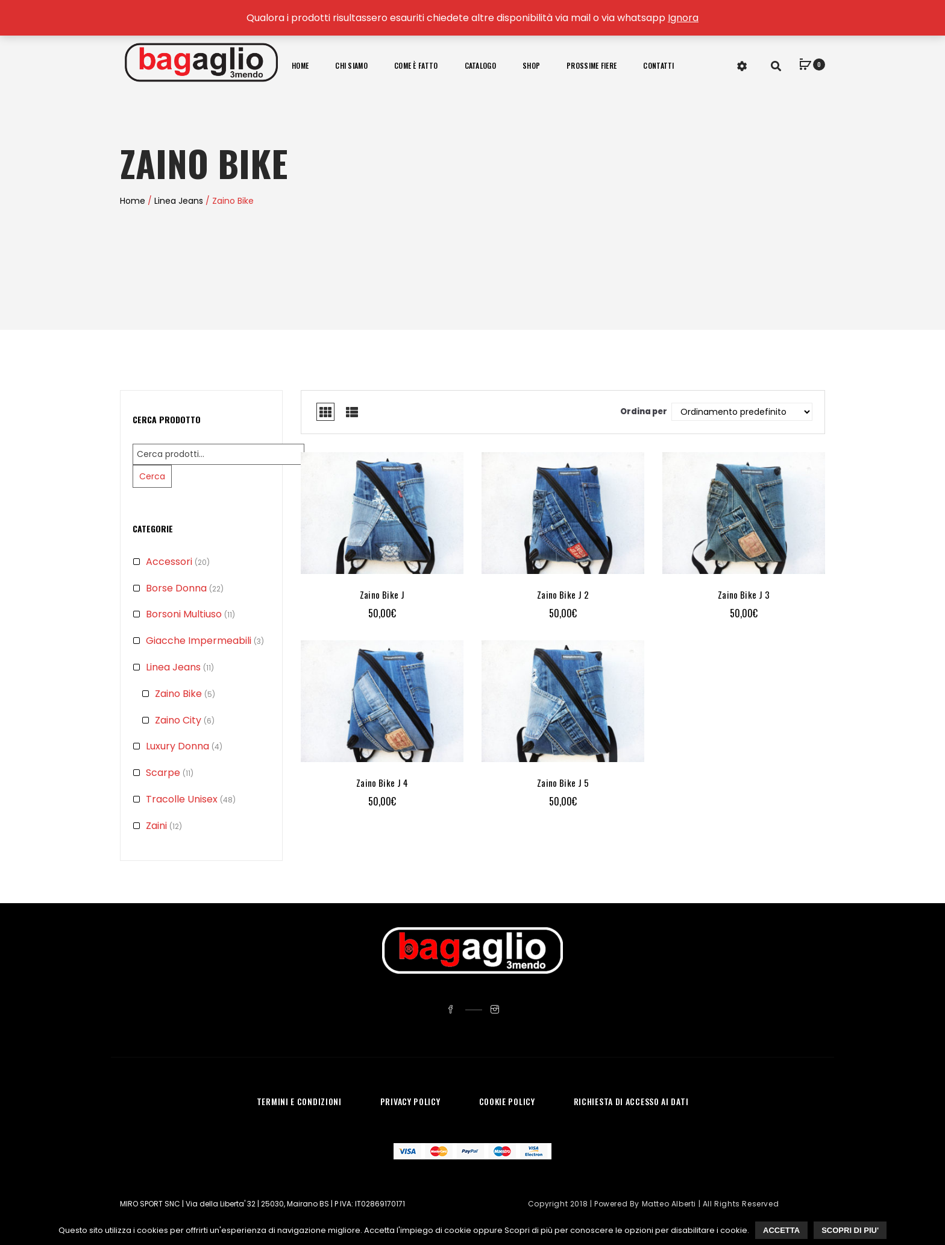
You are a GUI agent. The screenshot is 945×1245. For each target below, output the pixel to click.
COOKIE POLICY (507, 1101)
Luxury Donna (177, 746)
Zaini (156, 826)
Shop (531, 65)
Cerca (152, 476)
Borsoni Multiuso (184, 614)
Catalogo (480, 65)
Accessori (169, 562)
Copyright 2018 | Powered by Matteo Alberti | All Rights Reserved (653, 1204)
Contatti (658, 65)
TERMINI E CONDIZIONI (299, 1101)
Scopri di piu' (850, 1230)
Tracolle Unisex (182, 799)
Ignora (683, 18)
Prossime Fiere (592, 65)
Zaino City (178, 720)
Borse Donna (176, 588)
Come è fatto (416, 65)
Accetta (781, 1230)
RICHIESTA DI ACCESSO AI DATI (631, 1101)
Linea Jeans (178, 201)
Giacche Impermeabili (198, 641)
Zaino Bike (178, 694)
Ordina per (643, 411)
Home (300, 65)
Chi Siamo (351, 65)
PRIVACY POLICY (410, 1101)
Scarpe (163, 773)
